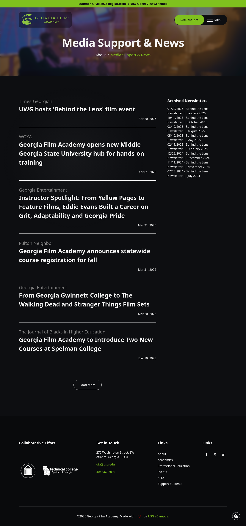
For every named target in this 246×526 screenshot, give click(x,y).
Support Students (170, 484)
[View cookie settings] (236, 516)
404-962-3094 (105, 472)
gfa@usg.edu (105, 464)
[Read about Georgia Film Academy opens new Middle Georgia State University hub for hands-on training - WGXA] (81, 155)
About (100, 54)
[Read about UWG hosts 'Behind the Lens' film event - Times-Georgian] (77, 110)
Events (162, 472)
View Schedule (157, 4)
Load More (88, 385)
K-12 (161, 478)
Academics (165, 460)
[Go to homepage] (45, 19)
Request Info (189, 20)
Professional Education (174, 466)
